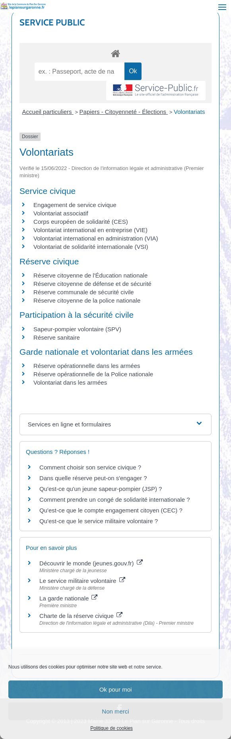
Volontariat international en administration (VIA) (95, 238)
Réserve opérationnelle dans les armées (86, 365)
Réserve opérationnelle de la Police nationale (93, 374)
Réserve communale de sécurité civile (83, 292)
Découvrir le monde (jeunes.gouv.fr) (91, 563)
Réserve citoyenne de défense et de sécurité (92, 283)
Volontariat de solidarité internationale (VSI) (90, 246)
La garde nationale (68, 598)
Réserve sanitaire (56, 337)
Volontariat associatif (60, 213)
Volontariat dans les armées (70, 382)
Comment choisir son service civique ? (90, 467)
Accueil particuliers (48, 111)
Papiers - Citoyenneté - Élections (124, 111)
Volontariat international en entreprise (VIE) (90, 230)
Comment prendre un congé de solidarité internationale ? (114, 499)
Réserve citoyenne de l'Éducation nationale (90, 275)
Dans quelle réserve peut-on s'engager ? (93, 478)
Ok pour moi (115, 689)
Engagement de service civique (74, 204)
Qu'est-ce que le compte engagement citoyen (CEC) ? (110, 510)
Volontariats (189, 111)
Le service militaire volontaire (82, 580)
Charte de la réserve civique (80, 615)
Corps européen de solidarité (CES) (80, 221)
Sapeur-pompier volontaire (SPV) (77, 329)
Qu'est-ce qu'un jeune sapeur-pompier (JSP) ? (100, 488)
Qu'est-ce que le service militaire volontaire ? (98, 521)
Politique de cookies (111, 728)
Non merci (115, 711)
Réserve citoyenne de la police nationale (86, 300)
